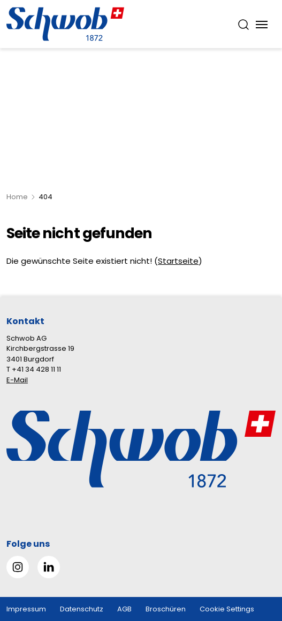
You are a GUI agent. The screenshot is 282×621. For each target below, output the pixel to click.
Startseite (178, 260)
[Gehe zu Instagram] (17, 567)
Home (17, 197)
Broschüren (166, 609)
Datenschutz (81, 609)
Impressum (26, 609)
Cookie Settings (227, 609)
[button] (256, 554)
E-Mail (17, 380)
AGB (124, 609)
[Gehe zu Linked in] (48, 567)
